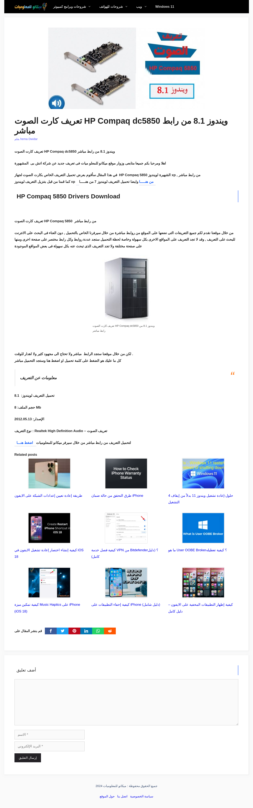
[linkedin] (86, 631)
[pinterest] (74, 631)
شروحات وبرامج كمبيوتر (74, 6)
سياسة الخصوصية (141, 796)
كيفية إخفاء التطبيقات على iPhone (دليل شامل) (125, 605)
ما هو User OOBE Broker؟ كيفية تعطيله (197, 550)
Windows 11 (164, 6)
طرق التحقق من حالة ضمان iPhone (117, 496)
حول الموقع (107, 796)
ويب (143, 6)
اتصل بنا (122, 796)
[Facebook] (51, 631)
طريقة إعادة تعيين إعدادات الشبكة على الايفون (48, 496)
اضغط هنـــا (25, 443)
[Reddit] (110, 631)
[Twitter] (62, 631)
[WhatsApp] (98, 631)
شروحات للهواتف (115, 6)
